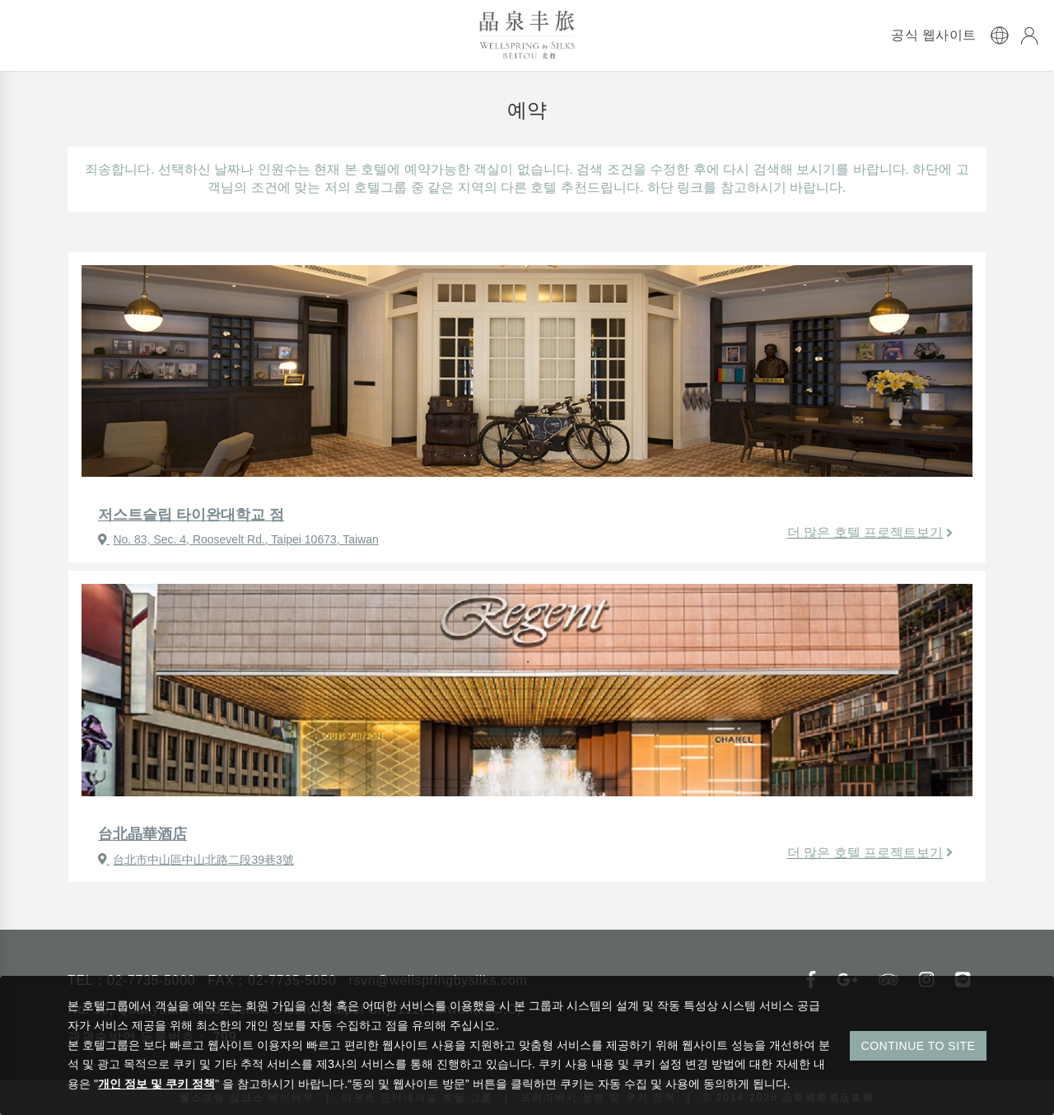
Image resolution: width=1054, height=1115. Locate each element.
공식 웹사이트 (934, 35)
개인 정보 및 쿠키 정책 (156, 1083)
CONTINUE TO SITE (918, 1045)
